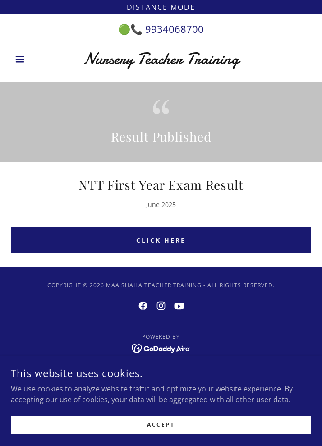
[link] (161, 59)
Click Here (161, 240)
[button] (33, 59)
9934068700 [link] (174, 29)
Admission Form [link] (161, 371)
